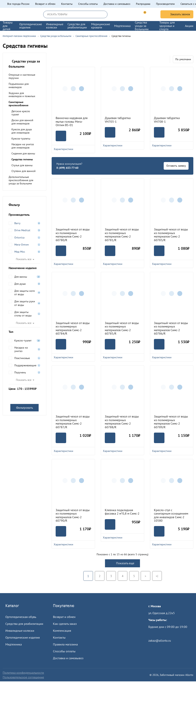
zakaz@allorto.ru (159, 640)
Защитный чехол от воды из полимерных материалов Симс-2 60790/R (73, 515)
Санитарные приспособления (18, 103)
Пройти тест (156, 634)
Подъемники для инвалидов (19, 85)
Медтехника (13, 644)
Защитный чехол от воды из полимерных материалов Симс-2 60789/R (171, 422)
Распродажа (143, 4)
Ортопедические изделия (22, 637)
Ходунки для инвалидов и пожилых (22, 94)
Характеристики (73, 149)
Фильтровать (24, 407)
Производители (165, 4)
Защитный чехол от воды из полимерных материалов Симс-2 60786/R (171, 328)
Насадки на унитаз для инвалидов (22, 146)
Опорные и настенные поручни (22, 76)
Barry (17, 223)
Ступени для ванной (23, 171)
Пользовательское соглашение (23, 677)
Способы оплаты (88, 4)
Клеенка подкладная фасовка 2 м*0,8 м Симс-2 (122, 511)
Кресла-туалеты (20, 138)
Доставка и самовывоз (116, 4)
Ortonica (19, 237)
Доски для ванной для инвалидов (22, 121)
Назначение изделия (24, 268)
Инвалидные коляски (19, 630)
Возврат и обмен (45, 4)
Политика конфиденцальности (23, 673)
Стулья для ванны (22, 165)
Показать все (23, 259)
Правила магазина (65, 644)
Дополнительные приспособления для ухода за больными (21, 180)
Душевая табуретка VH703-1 (118, 119)
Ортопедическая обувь (20, 617)
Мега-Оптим (21, 244)
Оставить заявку (176, 165)
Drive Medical (22, 230)
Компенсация (62, 630)
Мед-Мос (19, 251)
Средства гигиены (22, 159)
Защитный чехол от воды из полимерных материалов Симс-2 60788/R (122, 422)
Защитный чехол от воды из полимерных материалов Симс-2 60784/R (73, 328)
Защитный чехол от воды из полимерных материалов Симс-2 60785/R (122, 328)
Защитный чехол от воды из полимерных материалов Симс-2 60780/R (73, 235)
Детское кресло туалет (20, 112)
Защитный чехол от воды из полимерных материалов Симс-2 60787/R (73, 422)
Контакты (66, 4)
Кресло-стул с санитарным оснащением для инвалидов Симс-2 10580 (171, 515)
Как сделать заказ (65, 624)
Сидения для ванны (23, 153)
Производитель (24, 214)
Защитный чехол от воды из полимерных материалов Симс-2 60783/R (171, 235)
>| (157, 576)
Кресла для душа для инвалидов (21, 131)
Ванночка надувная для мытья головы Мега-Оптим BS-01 (72, 121)
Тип (24, 332)
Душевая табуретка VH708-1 (167, 119)
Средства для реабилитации (24, 624)
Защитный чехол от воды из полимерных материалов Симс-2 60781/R (122, 235)
